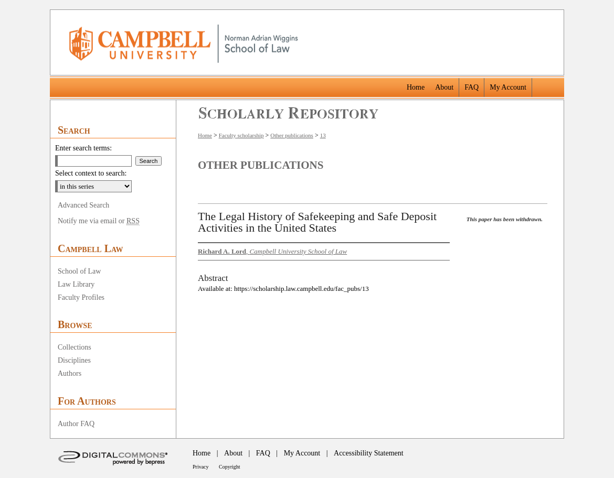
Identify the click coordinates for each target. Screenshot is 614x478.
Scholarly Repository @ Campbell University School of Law (288, 113)
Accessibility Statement (369, 453)
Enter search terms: (83, 148)
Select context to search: (90, 173)
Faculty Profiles (81, 297)
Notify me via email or (99, 221)
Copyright (229, 467)
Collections (74, 347)
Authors (69, 373)
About (233, 453)
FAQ (263, 453)
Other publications (291, 135)
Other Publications (260, 165)
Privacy (201, 467)
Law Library (76, 284)
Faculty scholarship (241, 135)
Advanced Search (83, 205)
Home (205, 135)
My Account (302, 453)
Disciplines (74, 360)
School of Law (79, 271)
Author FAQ (76, 424)
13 (323, 135)
